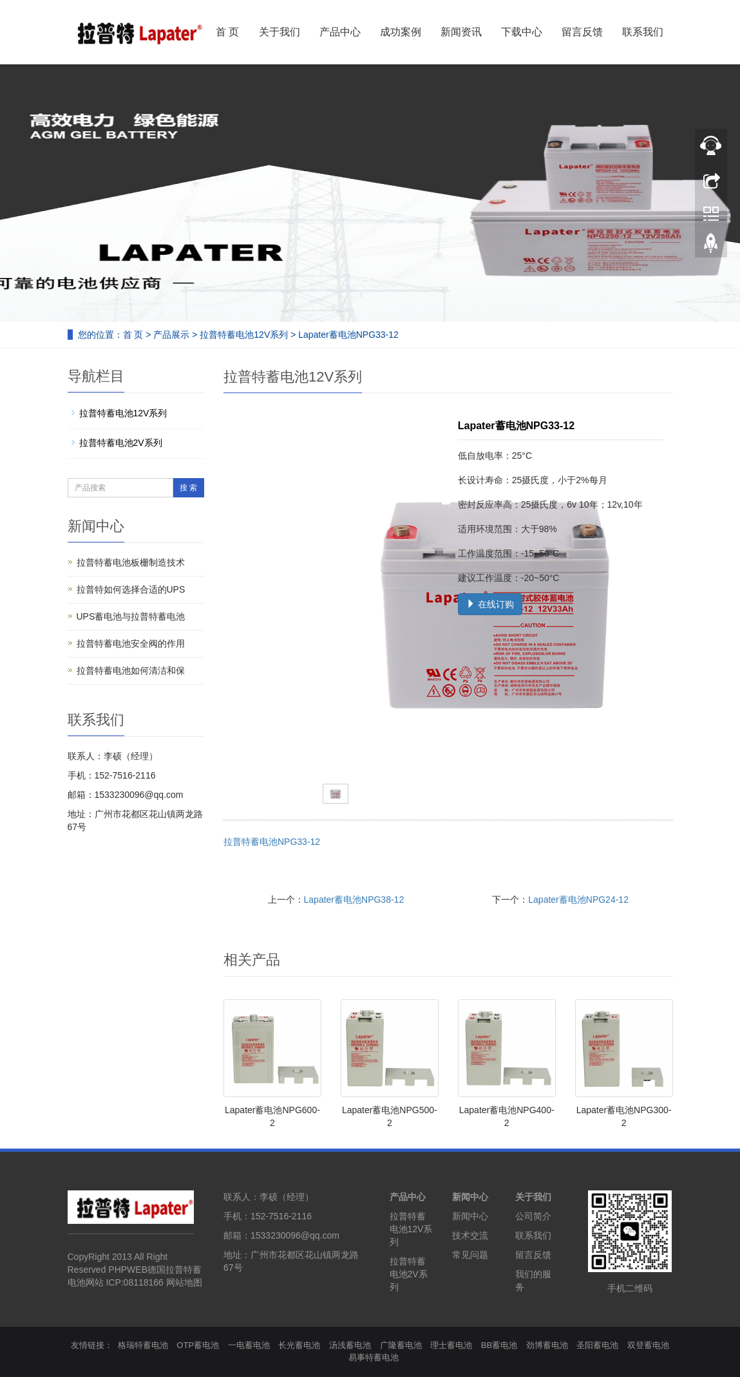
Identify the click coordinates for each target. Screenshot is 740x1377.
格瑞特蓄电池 (143, 1345)
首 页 (227, 31)
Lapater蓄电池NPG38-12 (354, 899)
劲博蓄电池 (547, 1345)
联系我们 (642, 31)
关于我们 (279, 31)
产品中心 (340, 31)
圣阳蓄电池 (597, 1345)
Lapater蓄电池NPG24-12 (578, 899)
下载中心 (521, 31)
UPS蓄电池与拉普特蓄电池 (131, 616)
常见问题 (470, 1255)
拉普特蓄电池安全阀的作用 (131, 643)
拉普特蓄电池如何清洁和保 (131, 670)
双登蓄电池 (648, 1345)
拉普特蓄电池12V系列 (244, 334)
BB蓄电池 (499, 1345)
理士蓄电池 (451, 1345)
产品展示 (171, 334)
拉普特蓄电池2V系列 (120, 443)
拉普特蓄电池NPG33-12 (271, 841)
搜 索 (188, 487)
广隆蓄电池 (401, 1345)
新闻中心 (470, 1197)
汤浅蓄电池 (350, 1345)
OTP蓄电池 (197, 1345)
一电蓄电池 (249, 1345)
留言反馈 (582, 31)
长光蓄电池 (299, 1345)
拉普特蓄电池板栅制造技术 (131, 562)
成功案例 (400, 31)
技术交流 (470, 1235)
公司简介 (533, 1216)
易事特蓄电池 (373, 1357)
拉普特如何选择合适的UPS (131, 589)
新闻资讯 (461, 31)
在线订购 (490, 604)
